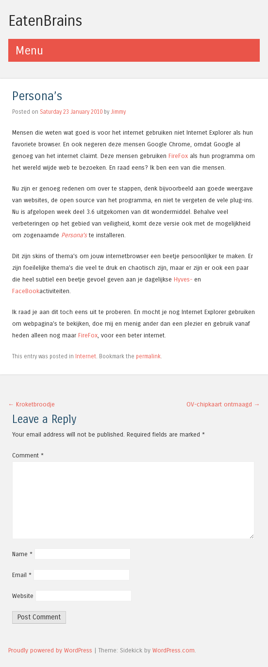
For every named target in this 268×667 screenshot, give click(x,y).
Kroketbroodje (31, 404)
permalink (148, 356)
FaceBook (25, 291)
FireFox (178, 155)
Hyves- (183, 279)
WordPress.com (173, 650)
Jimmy (118, 111)
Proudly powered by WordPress (50, 650)
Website (23, 595)
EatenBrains (45, 21)
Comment (28, 455)
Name (22, 554)
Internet (85, 356)
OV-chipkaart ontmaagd (223, 404)
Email (22, 575)
